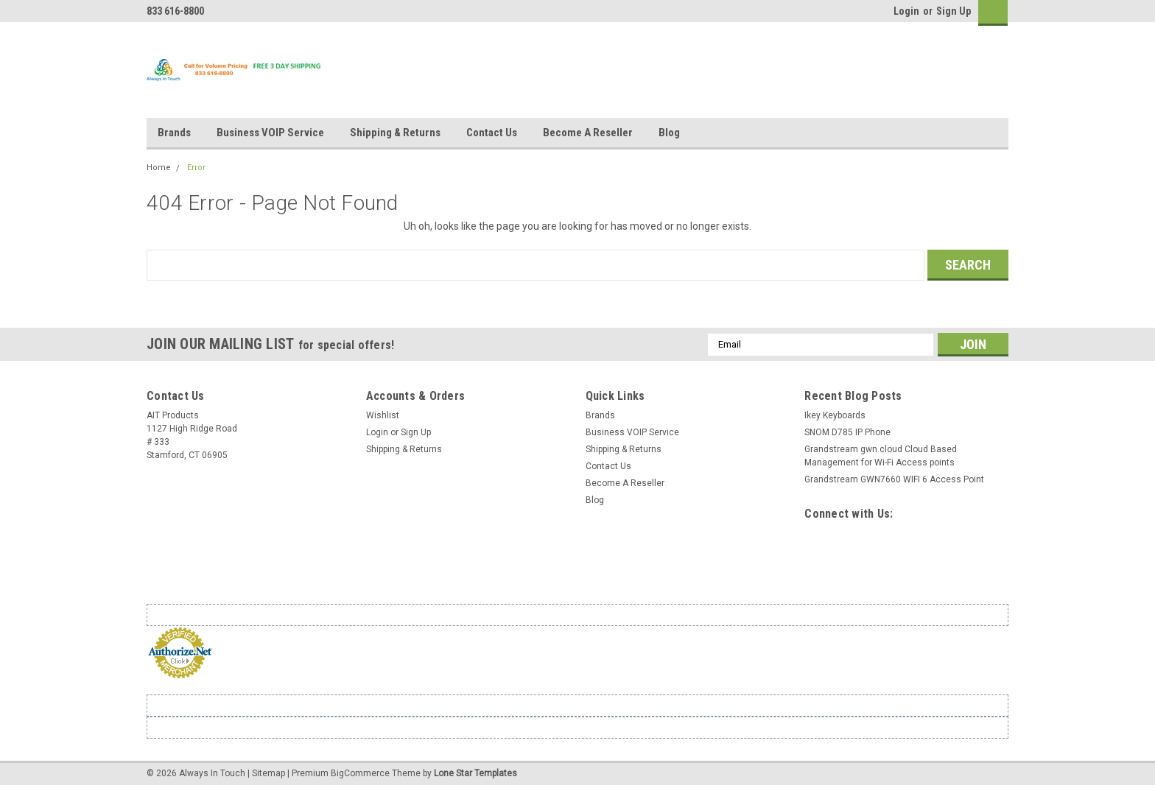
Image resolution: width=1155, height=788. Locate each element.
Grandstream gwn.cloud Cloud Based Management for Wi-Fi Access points (880, 456)
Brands (174, 132)
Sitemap (268, 773)
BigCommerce (360, 773)
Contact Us (491, 132)
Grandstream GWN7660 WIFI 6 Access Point (894, 479)
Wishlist (382, 415)
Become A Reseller (588, 132)
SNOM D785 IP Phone (847, 432)
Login (906, 11)
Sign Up (953, 11)
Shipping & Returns (395, 132)
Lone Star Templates (475, 773)
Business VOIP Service (270, 132)
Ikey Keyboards (835, 415)
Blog (669, 132)
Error (196, 167)
